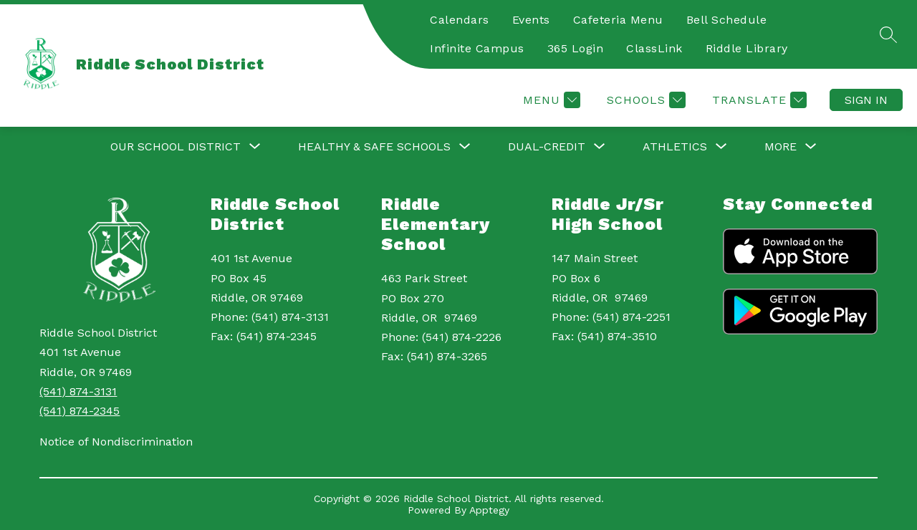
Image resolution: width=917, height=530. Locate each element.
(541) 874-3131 (78, 391)
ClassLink (654, 48)
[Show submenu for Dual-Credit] (546, 146)
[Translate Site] (758, 100)
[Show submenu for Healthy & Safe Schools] (374, 146)
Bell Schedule (726, 19)
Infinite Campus (477, 48)
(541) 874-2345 (79, 411)
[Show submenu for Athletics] (675, 146)
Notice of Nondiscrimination (116, 441)
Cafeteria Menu (618, 19)
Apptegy (489, 510)
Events (531, 19)
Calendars (459, 19)
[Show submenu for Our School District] (175, 146)
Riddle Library (747, 48)
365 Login (575, 48)
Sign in (866, 100)
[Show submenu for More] (780, 146)
